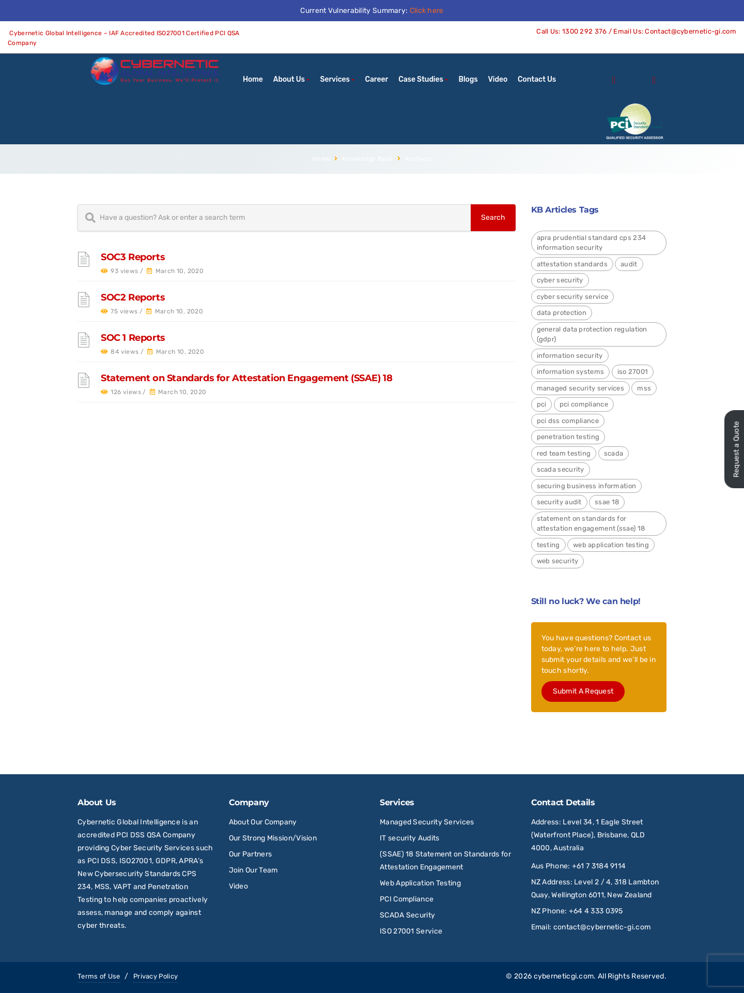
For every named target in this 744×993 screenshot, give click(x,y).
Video (497, 79)
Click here (427, 10)
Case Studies (420, 79)
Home (253, 79)
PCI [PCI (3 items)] (542, 404)
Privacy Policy (155, 976)
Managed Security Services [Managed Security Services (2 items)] (581, 388)
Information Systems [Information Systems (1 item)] (571, 371)
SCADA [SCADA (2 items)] (614, 453)
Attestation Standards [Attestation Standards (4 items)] (572, 264)
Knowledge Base (367, 158)
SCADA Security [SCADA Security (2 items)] (560, 469)
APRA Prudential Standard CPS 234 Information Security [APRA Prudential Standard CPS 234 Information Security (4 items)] (591, 243)
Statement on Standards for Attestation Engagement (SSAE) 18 (246, 378)
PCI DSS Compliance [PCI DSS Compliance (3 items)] (568, 421)
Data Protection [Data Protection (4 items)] (562, 313)
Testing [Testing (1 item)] (548, 545)
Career (377, 79)
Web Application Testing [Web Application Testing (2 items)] (611, 545)
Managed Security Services (427, 822)
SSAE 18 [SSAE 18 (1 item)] (607, 502)
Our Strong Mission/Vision (273, 838)
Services (335, 79)
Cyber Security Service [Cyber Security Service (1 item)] (573, 296)
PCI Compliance (406, 899)
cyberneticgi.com (564, 976)
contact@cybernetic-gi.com (602, 927)
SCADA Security (408, 915)
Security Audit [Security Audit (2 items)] (559, 502)
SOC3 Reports (133, 257)
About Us (289, 79)
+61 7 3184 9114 (599, 866)
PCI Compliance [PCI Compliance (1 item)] (584, 404)
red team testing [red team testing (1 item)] (564, 453)
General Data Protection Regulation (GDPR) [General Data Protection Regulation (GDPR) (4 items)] (592, 334)
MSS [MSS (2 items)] (644, 388)
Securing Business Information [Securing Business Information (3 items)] (587, 486)
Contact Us (537, 79)
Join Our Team (253, 870)
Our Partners (250, 854)
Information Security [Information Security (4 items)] (570, 355)
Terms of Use (99, 976)
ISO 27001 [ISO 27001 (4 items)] (632, 371)
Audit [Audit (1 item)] (629, 264)
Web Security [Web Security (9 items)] (558, 561)
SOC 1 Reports (133, 337)
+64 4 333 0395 (596, 911)
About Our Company (263, 822)
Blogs (467, 79)
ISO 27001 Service (411, 931)
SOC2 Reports (133, 297)
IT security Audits (409, 838)
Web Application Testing (420, 883)
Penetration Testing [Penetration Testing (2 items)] (568, 437)
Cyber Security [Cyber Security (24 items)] (560, 280)
